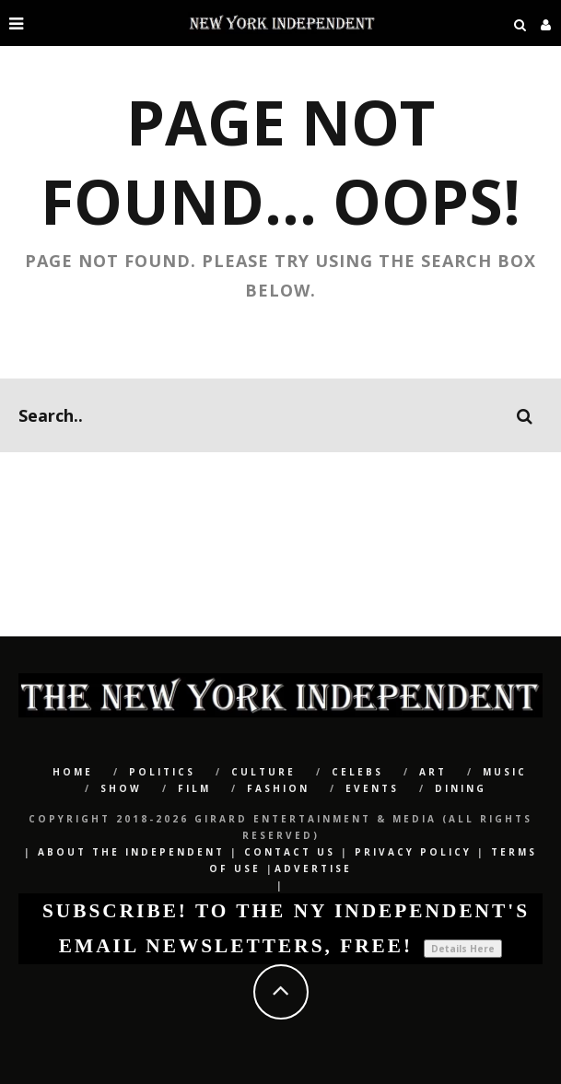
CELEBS (357, 771)
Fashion (278, 788)
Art (433, 771)
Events (372, 788)
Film (194, 788)
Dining (460, 788)
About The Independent (131, 851)
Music (505, 771)
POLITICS (162, 771)
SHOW (121, 788)
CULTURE (263, 771)
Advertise (313, 868)
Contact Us (289, 851)
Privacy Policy (413, 851)
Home (73, 771)
